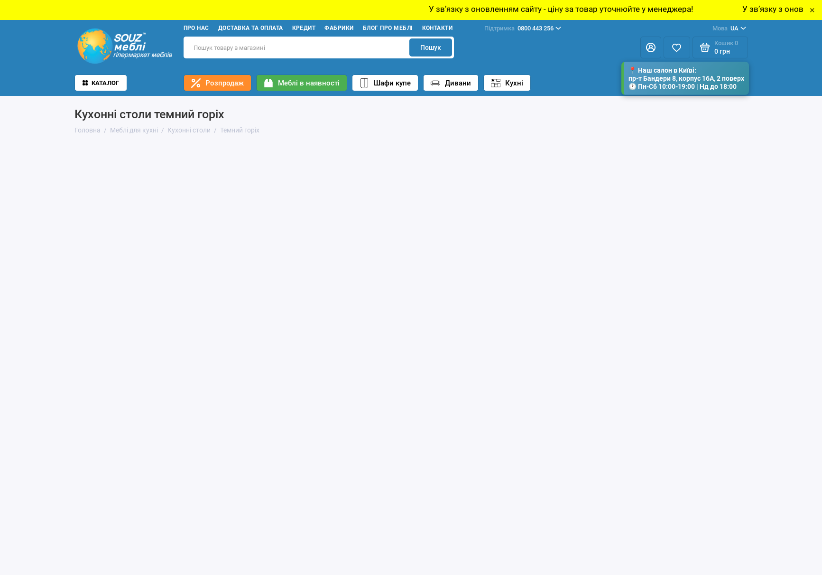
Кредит (304, 28)
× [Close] (812, 10)
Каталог (101, 82)
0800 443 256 (522, 28)
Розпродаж (217, 83)
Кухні (507, 83)
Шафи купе (385, 83)
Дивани (451, 83)
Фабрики (338, 28)
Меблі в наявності (302, 83)
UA (729, 28)
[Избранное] (677, 47)
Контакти (437, 28)
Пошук (430, 47)
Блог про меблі (388, 28)
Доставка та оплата (250, 28)
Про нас (196, 28)
